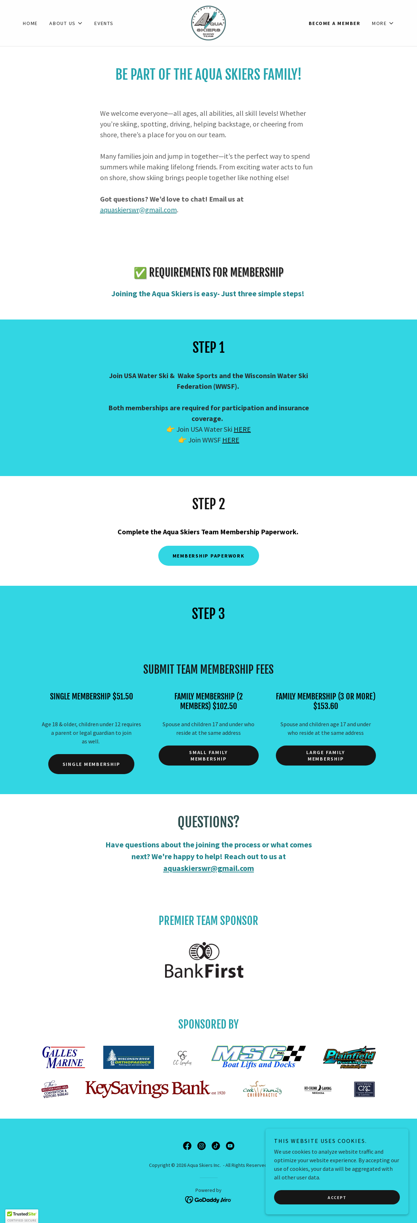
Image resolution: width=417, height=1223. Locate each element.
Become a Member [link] (335, 23)
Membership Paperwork (209, 556)
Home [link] (30, 23)
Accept (337, 1207)
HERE (242, 429)
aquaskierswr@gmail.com (138, 209)
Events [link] (104, 23)
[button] (66, 23)
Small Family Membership (208, 755)
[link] (208, 22)
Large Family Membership (325, 755)
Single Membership (91, 764)
